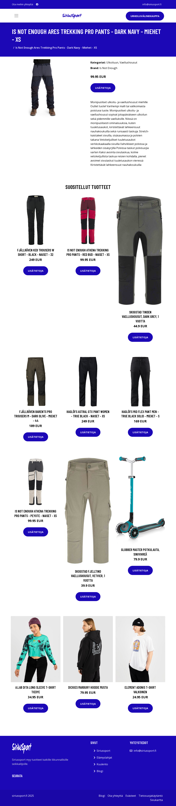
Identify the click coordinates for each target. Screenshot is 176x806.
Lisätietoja (103, 87)
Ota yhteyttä (115, 796)
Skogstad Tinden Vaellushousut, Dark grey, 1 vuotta (140, 316)
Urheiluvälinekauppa (145, 16)
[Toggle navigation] (16, 16)
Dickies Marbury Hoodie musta (88, 687)
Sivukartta (156, 800)
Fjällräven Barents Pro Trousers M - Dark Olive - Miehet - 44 (35, 416)
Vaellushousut (128, 62)
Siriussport (103, 750)
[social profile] (37, 4)
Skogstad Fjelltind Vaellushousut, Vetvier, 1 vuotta (88, 575)
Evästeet (130, 796)
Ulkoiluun (112, 62)
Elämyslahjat (104, 757)
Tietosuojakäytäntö (151, 796)
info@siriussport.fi (151, 4)
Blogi (100, 771)
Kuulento (102, 764)
